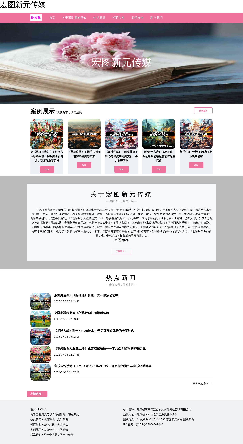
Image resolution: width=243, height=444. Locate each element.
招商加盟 (118, 17)
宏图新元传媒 (23, 4)
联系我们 (156, 17)
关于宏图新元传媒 (74, 17)
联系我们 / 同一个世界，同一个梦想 (52, 434)
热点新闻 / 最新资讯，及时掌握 (49, 419)
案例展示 (137, 17)
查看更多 (121, 240)
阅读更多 (203, 111)
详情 (47, 169)
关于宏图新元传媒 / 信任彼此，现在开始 (54, 414)
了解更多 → (121, 251)
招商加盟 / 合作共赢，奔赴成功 (49, 424)
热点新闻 (99, 17)
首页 (52, 17)
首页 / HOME (38, 409)
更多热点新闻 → (203, 383)
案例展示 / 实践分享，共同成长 (49, 429)
